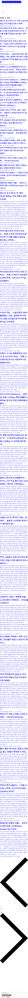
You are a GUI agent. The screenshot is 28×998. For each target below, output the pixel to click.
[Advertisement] (14, 978)
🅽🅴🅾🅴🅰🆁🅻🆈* (12, 2)
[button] (2, 7)
